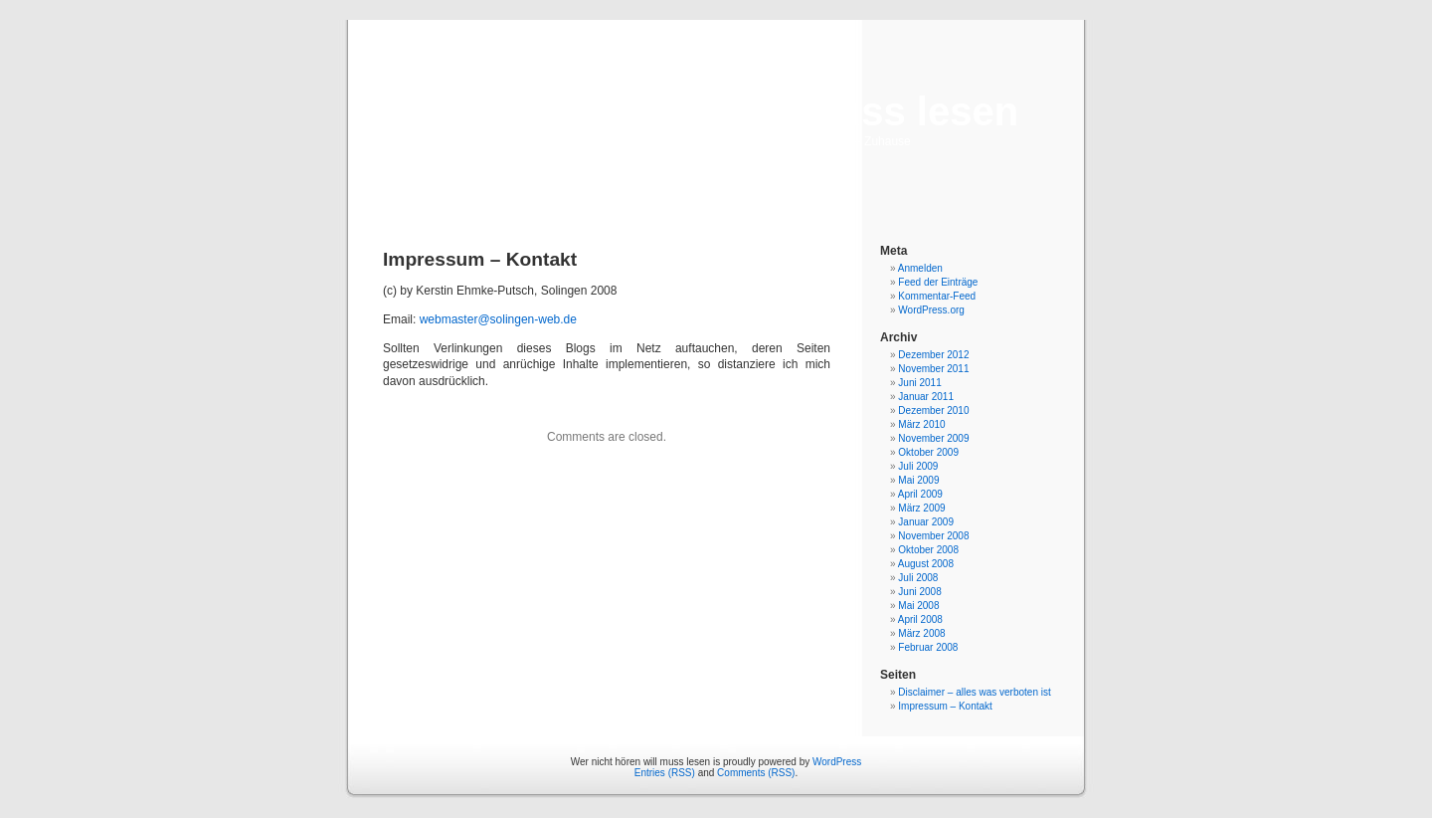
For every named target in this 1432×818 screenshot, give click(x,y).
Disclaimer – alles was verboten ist (974, 692)
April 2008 (920, 619)
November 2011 (933, 368)
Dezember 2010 (933, 410)
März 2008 (921, 633)
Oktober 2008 (928, 549)
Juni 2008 (919, 591)
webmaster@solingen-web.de (498, 319)
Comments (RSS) (756, 772)
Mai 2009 (918, 480)
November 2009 (933, 438)
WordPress (836, 761)
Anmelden (920, 268)
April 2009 (920, 494)
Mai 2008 (918, 605)
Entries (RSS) (664, 772)
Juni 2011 (919, 382)
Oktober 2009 (928, 452)
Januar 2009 (926, 521)
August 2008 (926, 563)
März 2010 (921, 424)
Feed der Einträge (938, 282)
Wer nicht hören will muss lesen (716, 111)
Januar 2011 (926, 396)
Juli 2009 (918, 466)
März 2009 (921, 508)
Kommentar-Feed (937, 296)
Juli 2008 (918, 577)
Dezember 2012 (933, 354)
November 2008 (933, 535)
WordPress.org (931, 310)
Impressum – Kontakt (944, 706)
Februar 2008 (928, 647)
